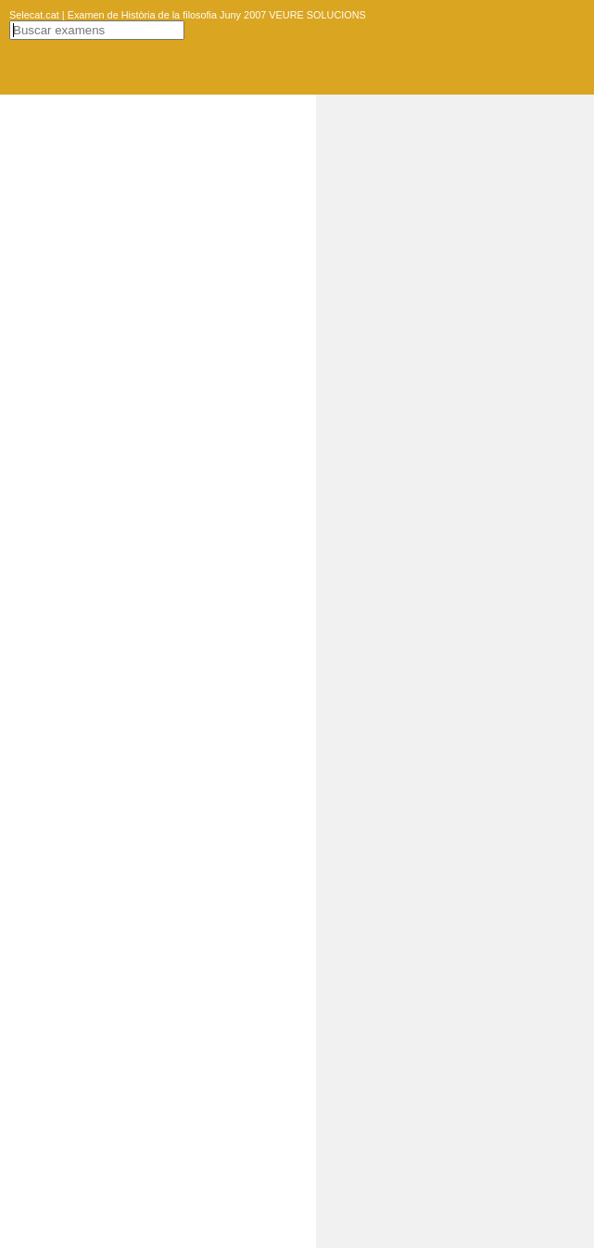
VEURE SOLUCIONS (316, 14)
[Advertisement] (455, 373)
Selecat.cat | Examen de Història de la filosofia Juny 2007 (137, 14)
